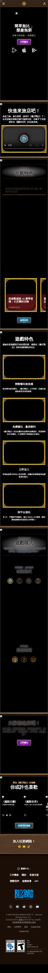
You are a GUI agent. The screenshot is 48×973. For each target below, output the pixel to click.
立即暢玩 (24, 42)
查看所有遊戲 (24, 834)
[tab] (10, 584)
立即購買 (24, 263)
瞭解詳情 (24, 271)
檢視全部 (24, 323)
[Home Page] (24, 4)
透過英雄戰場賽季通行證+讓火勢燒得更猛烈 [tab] (23, 190)
